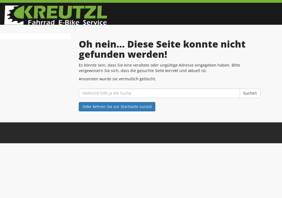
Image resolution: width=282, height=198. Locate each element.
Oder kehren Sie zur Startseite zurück (117, 106)
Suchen (250, 93)
